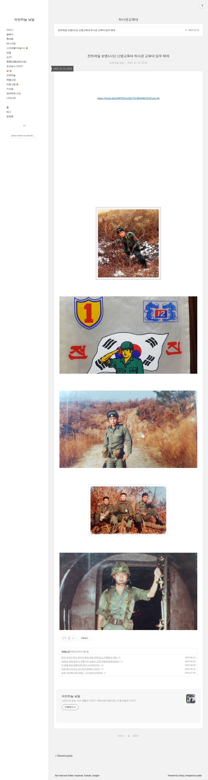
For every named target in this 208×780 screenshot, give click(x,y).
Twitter (70, 775)
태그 (8, 112)
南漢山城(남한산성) (16, 61)
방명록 (9, 116)
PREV (120, 735)
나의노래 (11, 98)
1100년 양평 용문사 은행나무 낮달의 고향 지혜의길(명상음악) (90, 661)
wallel (199, 775)
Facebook (78, 775)
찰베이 (9, 34)
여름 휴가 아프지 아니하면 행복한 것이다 (80, 669)
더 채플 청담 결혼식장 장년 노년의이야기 (80, 665)
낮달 (8, 52)
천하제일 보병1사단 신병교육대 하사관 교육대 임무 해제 (86, 30)
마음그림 (12, 84)
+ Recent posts (63, 755)
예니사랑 (11, 43)
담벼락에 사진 (13, 93)
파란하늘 (11, 75)
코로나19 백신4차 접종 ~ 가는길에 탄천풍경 (82, 673)
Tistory (181, 775)
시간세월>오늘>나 (17, 48)
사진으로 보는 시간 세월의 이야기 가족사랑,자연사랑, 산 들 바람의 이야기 (99, 700)
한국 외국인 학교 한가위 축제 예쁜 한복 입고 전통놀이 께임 (89, 657)
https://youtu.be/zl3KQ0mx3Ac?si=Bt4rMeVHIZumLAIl (128, 98)
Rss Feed (59, 775)
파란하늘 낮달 (24, 19)
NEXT (135, 735)
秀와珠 (9, 39)
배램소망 (11, 79)
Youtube (87, 775)
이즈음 (9, 89)
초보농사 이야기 (14, 66)
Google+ (96, 775)
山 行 (9, 57)
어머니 (9, 30)
